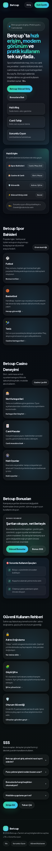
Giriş (28, 5)
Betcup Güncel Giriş (20, 89)
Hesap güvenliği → (14, 311)
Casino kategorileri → (16, 341)
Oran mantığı (41, 247)
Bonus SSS (37, 549)
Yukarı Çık (27, 805)
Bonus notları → (13, 279)
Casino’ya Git (40, 382)
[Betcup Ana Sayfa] (11, 5)
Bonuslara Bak (17, 97)
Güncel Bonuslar (17, 549)
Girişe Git (10, 805)
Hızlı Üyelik (41, 5)
